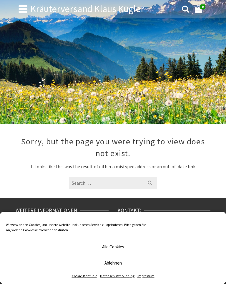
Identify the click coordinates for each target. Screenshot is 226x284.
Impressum (145, 276)
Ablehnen (113, 263)
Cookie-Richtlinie (84, 276)
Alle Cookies (113, 247)
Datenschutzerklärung (117, 276)
